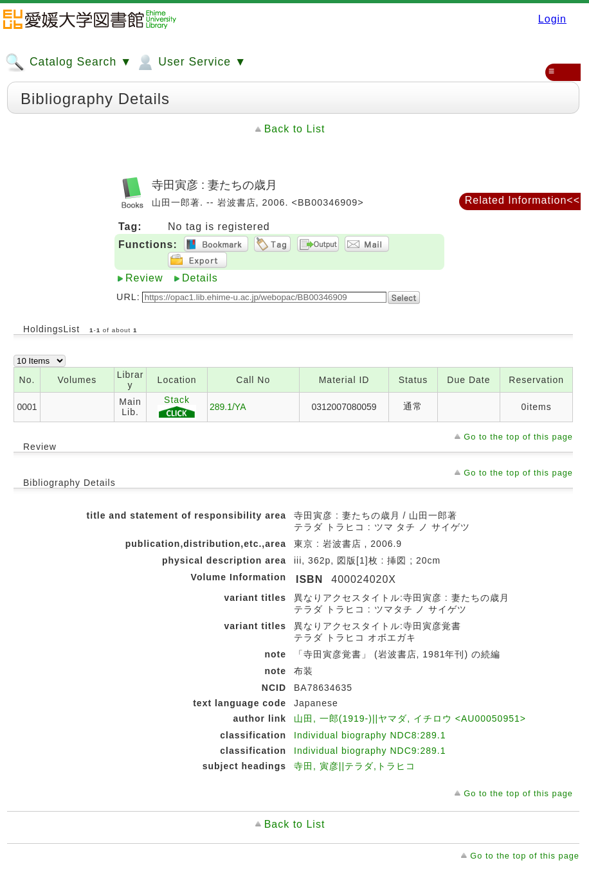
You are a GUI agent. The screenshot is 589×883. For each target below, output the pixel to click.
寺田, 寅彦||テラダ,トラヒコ (354, 766)
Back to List (294, 128)
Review (144, 277)
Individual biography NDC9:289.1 (370, 750)
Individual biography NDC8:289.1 (370, 735)
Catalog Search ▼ (68, 62)
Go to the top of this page (518, 437)
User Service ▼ (190, 62)
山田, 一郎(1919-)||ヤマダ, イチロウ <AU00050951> (410, 718)
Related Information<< (522, 200)
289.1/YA (228, 407)
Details (200, 277)
